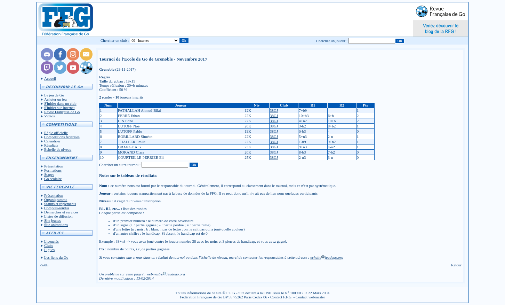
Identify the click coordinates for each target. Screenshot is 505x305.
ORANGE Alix (130, 147)
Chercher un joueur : (331, 41)
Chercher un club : (115, 40)
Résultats (51, 145)
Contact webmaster (310, 297)
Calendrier (52, 141)
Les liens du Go (56, 257)
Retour (456, 265)
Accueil (50, 78)
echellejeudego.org (326, 257)
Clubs (48, 245)
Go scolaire (53, 179)
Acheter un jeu (55, 99)
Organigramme (55, 199)
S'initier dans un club (60, 103)
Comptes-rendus (56, 208)
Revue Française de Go (62, 112)
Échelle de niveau (57, 149)
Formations (53, 170)
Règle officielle (56, 133)
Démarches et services (61, 212)
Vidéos (49, 116)
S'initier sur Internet (59, 107)
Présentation (53, 166)
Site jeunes (52, 220)
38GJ (274, 110)
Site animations (56, 224)
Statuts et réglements (60, 204)
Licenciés (51, 241)
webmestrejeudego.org (165, 274)
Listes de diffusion (58, 216)
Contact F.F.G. (281, 297)
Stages (49, 174)
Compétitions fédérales (62, 137)
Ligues (49, 250)
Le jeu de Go (54, 95)
